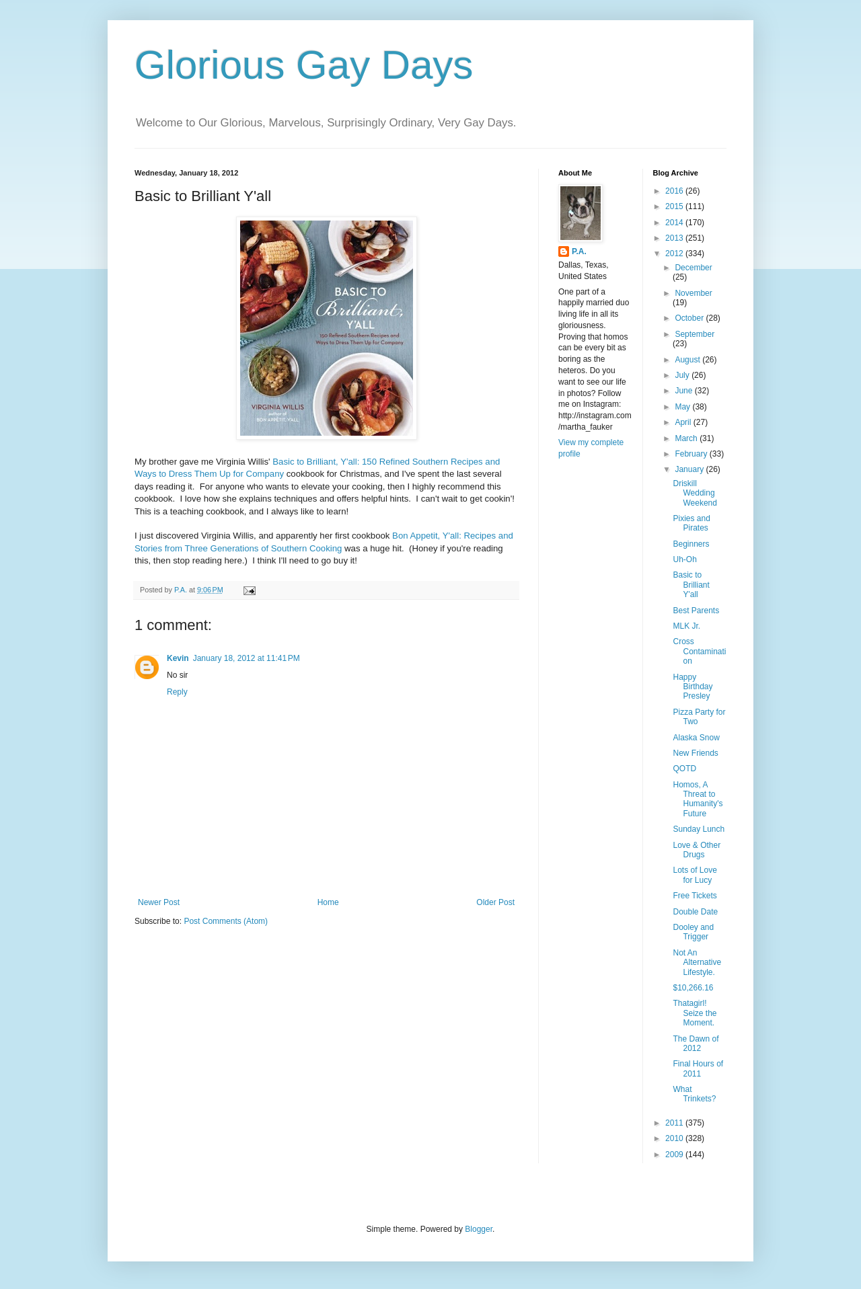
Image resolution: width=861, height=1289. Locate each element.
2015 (675, 206)
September (694, 334)
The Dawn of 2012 (695, 1043)
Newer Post (159, 902)
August (688, 359)
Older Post (495, 902)
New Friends (695, 753)
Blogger (478, 1229)
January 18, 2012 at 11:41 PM (246, 658)
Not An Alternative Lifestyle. (697, 962)
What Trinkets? (694, 1094)
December (693, 267)
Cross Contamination (699, 651)
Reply (177, 692)
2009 (675, 1154)
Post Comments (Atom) (226, 921)
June (684, 390)
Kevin (178, 658)
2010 (675, 1138)
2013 (675, 238)
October (690, 318)
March (687, 438)
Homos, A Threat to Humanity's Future (697, 799)
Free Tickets (694, 895)
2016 (675, 191)
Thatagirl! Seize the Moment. (694, 1013)
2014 (675, 222)
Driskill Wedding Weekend (694, 493)
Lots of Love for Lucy (694, 874)
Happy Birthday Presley (692, 686)
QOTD (684, 768)
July (683, 375)
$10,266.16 (693, 987)
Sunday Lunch (698, 829)
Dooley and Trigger (693, 932)
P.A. (579, 251)
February (692, 454)
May (683, 407)
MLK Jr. (686, 626)
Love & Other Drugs (696, 850)
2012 (675, 253)
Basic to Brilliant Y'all (691, 584)
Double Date (695, 911)
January (690, 469)
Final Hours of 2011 (698, 1068)
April (684, 422)
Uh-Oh (684, 559)
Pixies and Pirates (691, 523)
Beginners (691, 544)
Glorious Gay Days (304, 64)
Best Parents (696, 610)
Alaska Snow (696, 737)
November (693, 293)
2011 (675, 1123)
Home (328, 902)
